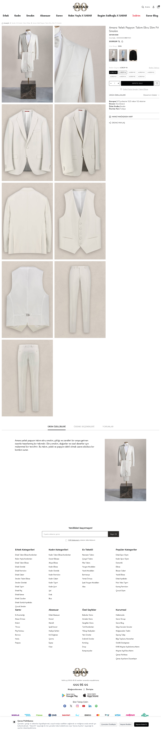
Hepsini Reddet (125, 724)
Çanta (51, 639)
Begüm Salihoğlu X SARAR (112, 15)
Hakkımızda (120, 615)
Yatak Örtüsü (87, 579)
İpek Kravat (53, 627)
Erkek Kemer (19, 595)
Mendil (51, 623)
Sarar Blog (152, 15)
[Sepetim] (158, 7)
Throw (17, 627)
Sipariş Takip (120, 635)
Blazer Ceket (121, 571)
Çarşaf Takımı (87, 559)
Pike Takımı (86, 563)
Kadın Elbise (53, 567)
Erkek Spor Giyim (122, 555)
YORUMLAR (107, 426)
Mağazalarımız (75, 689)
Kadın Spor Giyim (122, 559)
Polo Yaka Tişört (122, 583)
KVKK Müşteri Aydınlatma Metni (127, 647)
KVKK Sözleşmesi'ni (74, 540)
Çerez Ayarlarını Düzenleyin (126, 659)
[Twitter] (71, 706)
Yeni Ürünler (86, 635)
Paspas (18, 643)
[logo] (80, 7)
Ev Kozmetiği (19, 615)
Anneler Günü (87, 619)
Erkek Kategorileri (25, 549)
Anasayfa (5, 23)
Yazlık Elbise (120, 575)
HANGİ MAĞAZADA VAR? (121, 117)
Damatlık (119, 563)
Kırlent (17, 623)
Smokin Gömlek (21, 583)
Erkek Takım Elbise (22, 563)
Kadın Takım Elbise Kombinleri (60, 555)
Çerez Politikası (121, 655)
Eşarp (51, 643)
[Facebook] (64, 706)
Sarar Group (121, 619)
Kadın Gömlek (54, 571)
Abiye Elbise (53, 563)
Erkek (6, 15)
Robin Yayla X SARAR (80, 15)
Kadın (17, 15)
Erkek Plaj (18, 591)
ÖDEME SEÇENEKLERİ (84, 426)
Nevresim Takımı (88, 555)
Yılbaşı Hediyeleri (88, 631)
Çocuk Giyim (120, 591)
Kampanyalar (87, 651)
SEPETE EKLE (137, 83)
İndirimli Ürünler (88, 639)
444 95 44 (80, 684)
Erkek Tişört (19, 587)
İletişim (89, 689)
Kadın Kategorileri (58, 549)
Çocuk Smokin (20, 606)
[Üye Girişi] (153, 7)
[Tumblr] (90, 706)
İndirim (136, 15)
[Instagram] (77, 706)
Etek (50, 595)
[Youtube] (83, 706)
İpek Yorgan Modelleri (90, 583)
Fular (50, 647)
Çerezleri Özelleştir (108, 724)
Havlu (17, 639)
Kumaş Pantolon (122, 587)
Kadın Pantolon (54, 575)
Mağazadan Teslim (123, 631)
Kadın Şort (53, 587)
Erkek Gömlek (20, 567)
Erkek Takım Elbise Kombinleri (26, 555)
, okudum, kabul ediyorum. (80, 540)
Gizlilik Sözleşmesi (122, 643)
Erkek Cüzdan (20, 598)
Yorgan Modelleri (88, 567)
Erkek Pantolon (20, 571)
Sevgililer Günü (87, 623)
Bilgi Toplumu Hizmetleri (125, 639)
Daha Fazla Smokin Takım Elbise (135, 89)
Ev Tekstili (87, 549)
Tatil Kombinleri (88, 627)
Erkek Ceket (19, 575)
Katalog (85, 643)
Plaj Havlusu (19, 631)
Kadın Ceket (53, 579)
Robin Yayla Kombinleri (23, 559)
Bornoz (18, 635)
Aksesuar (45, 15)
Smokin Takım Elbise (24, 23)
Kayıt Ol (113, 534)
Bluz (50, 598)
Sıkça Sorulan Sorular (124, 627)
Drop (84, 647)
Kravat (51, 619)
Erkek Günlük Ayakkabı (23, 602)
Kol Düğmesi (53, 635)
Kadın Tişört (53, 583)
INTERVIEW (113, 35)
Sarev (59, 15)
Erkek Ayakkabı (121, 579)
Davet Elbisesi (54, 559)
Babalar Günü (87, 615)
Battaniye (86, 575)
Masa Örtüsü (20, 619)
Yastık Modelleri (88, 571)
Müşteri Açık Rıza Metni (124, 651)
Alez (84, 587)
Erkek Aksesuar (54, 615)
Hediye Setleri (54, 631)
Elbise (118, 567)
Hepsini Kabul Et (141, 724)
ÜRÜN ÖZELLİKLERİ (134, 95)
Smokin (30, 15)
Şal (50, 591)
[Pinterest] (96, 706)
